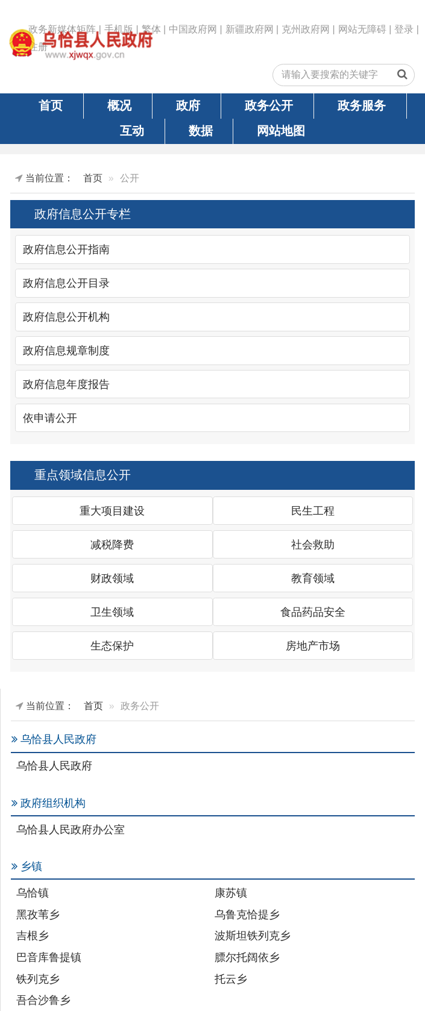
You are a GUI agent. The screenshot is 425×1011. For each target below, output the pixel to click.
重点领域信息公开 (82, 474)
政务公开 (269, 105)
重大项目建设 (112, 511)
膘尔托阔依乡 (247, 957)
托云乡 (231, 979)
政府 (188, 105)
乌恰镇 (32, 893)
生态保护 (112, 646)
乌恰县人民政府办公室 (70, 830)
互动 (132, 130)
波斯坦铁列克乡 (253, 936)
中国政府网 (193, 29)
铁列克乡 (38, 979)
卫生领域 (112, 612)
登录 (404, 29)
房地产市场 (313, 646)
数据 (201, 130)
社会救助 (313, 545)
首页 (51, 105)
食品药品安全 (312, 612)
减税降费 (112, 545)
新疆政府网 (249, 29)
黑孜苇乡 (38, 915)
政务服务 (362, 105)
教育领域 (313, 578)
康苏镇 (231, 893)
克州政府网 (306, 29)
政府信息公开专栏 (82, 214)
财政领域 (112, 578)
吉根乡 (32, 936)
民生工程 (313, 511)
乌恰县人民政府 (54, 766)
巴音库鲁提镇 (48, 957)
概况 (119, 105)
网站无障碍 (362, 29)
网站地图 (281, 130)
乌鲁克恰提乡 (247, 915)
